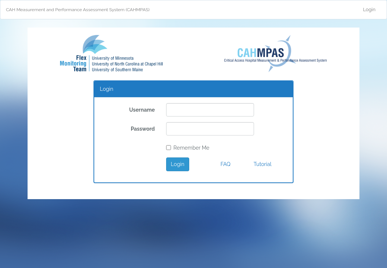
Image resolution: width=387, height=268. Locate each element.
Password (143, 129)
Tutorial (263, 164)
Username (142, 110)
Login (369, 9)
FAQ (226, 164)
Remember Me (187, 148)
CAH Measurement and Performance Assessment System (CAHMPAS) (77, 9)
